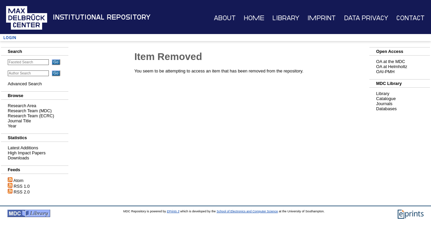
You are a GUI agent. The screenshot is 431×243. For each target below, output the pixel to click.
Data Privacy (366, 18)
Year (12, 125)
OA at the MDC (390, 61)
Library (285, 18)
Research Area (22, 105)
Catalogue (386, 98)
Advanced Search (25, 83)
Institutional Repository (102, 17)
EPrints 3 (173, 211)
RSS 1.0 (22, 186)
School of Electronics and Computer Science (247, 211)
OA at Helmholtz (391, 66)
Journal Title (19, 120)
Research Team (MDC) (30, 110)
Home (254, 18)
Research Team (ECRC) (31, 115)
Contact (410, 18)
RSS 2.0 (22, 191)
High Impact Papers (26, 152)
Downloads (18, 157)
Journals (384, 103)
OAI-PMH (385, 71)
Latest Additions (23, 147)
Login (9, 37)
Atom (18, 180)
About (225, 18)
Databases (386, 108)
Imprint (321, 18)
